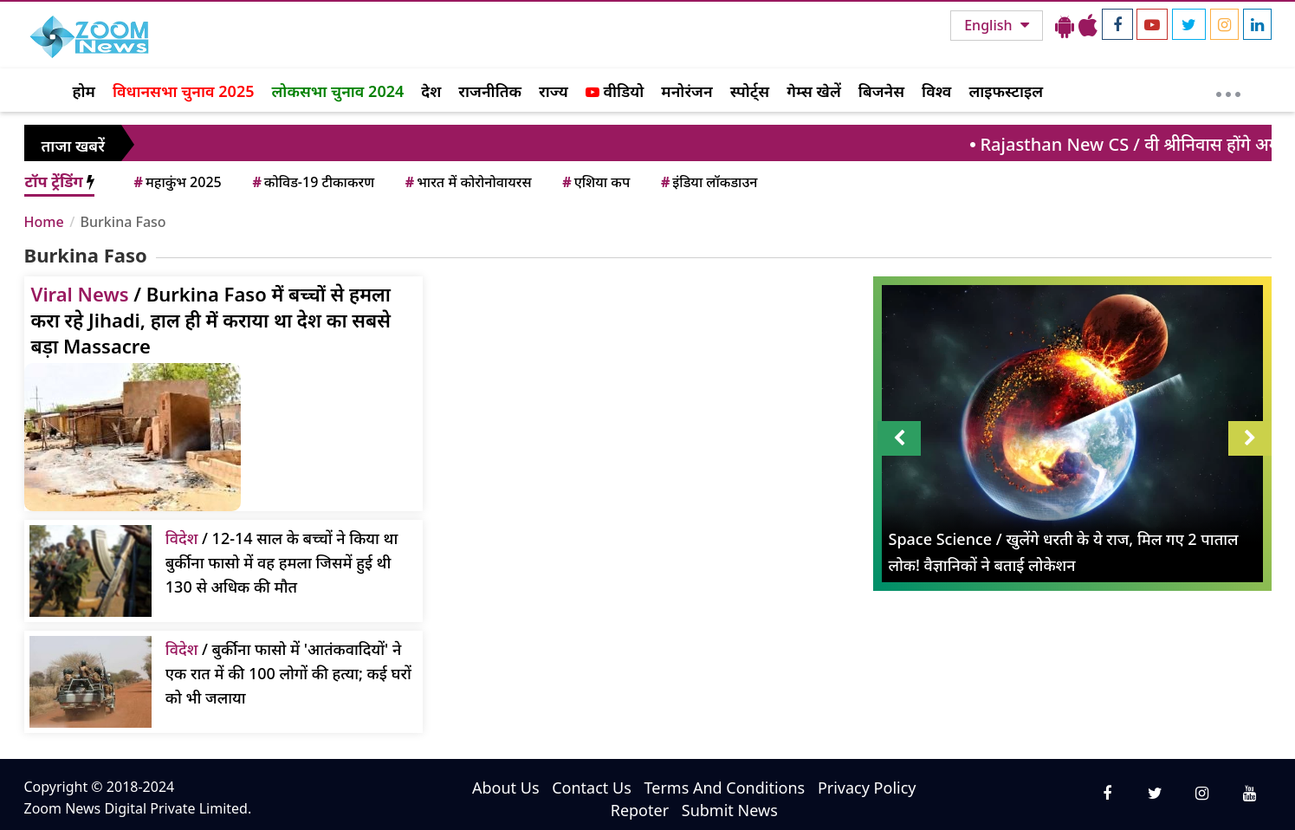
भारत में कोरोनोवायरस (467, 181)
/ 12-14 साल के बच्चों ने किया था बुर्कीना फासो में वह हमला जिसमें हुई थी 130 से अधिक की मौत (281, 562)
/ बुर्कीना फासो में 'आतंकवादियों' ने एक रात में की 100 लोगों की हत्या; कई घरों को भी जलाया (288, 673)
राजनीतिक (489, 91)
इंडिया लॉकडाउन (708, 181)
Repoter (640, 810)
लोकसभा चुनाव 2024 (337, 91)
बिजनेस (881, 91)
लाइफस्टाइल (1005, 91)
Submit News (730, 810)
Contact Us (591, 787)
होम (84, 91)
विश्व (936, 91)
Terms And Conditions (724, 787)
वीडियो (615, 91)
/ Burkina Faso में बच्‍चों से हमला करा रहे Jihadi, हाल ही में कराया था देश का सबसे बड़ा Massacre (211, 320)
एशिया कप (595, 181)
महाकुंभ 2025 (177, 181)
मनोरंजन (686, 91)
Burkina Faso (123, 221)
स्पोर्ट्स (750, 91)
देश (431, 91)
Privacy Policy (867, 787)
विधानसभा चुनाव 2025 (184, 91)
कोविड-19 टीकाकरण (311, 181)
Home (44, 221)
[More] (1228, 90)
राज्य (553, 91)
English (989, 25)
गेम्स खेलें (814, 91)
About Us (506, 787)
